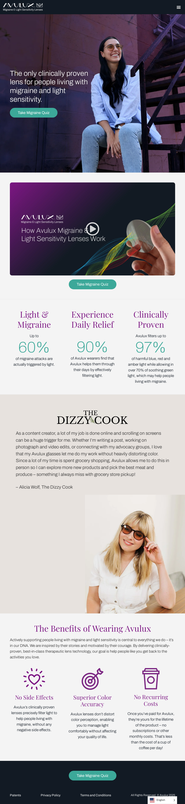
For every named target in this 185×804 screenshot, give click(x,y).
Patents (15, 795)
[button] (178, 7)
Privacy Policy (50, 795)
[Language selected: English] (162, 800)
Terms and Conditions (95, 795)
